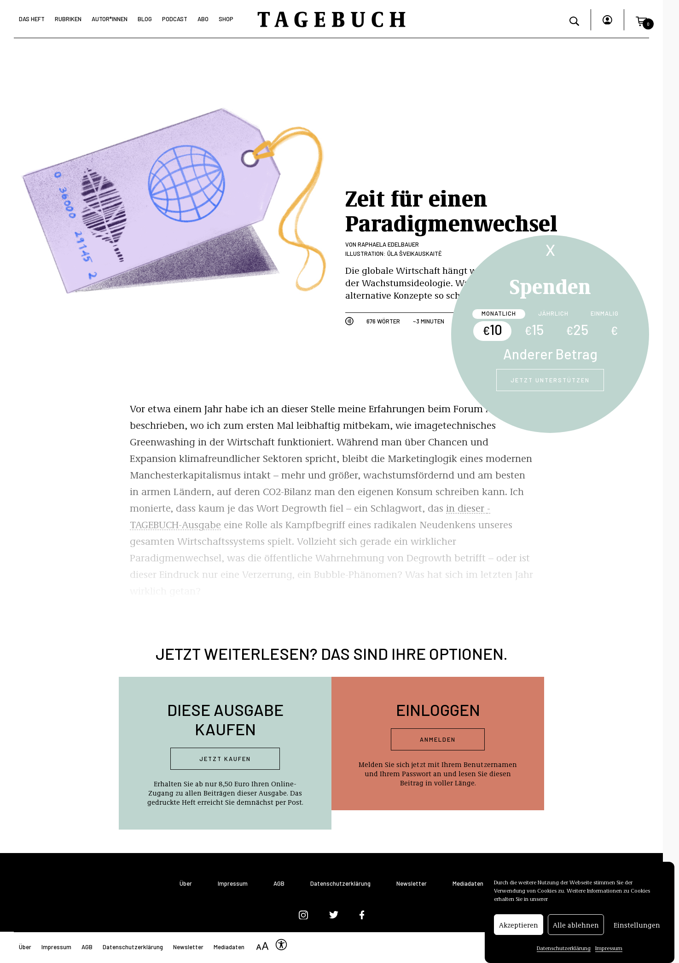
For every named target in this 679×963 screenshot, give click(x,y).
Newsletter (411, 884)
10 (492, 329)
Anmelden (438, 739)
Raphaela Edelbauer (388, 244)
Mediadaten (468, 884)
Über (186, 884)
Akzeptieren (518, 924)
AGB (278, 884)
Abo (203, 19)
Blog (145, 19)
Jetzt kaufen (225, 758)
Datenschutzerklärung (564, 948)
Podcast (174, 19)
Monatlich (499, 313)
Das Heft (32, 19)
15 (534, 329)
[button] (641, 20)
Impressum (608, 948)
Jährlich (553, 313)
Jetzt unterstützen (550, 380)
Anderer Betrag (550, 354)
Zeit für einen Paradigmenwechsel (451, 209)
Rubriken (68, 19)
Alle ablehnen (576, 924)
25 (577, 329)
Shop (226, 19)
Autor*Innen (110, 19)
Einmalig (605, 313)
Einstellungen (637, 924)
